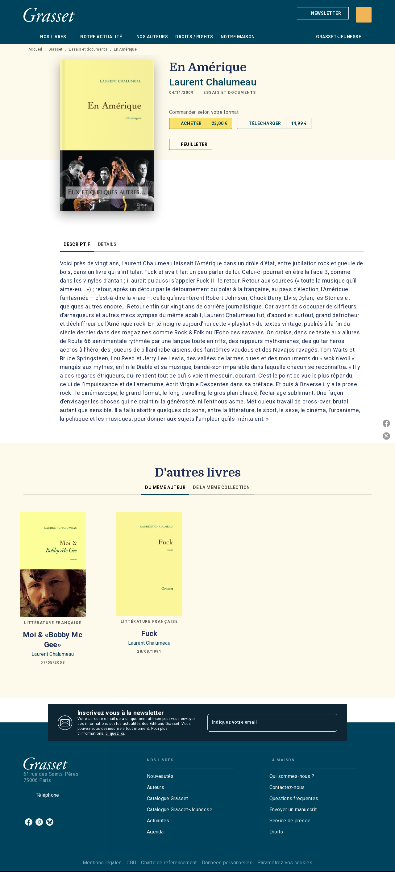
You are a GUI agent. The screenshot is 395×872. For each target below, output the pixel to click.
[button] (323, 13)
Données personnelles (227, 863)
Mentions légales (102, 863)
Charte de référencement (169, 863)
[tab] (29, 36)
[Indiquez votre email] (264, 723)
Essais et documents (88, 49)
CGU (131, 863)
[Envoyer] (329, 722)
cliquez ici (115, 733)
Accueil (35, 49)
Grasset (55, 49)
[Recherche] (364, 15)
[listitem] (28, 822)
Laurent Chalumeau (212, 82)
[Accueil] (49, 14)
